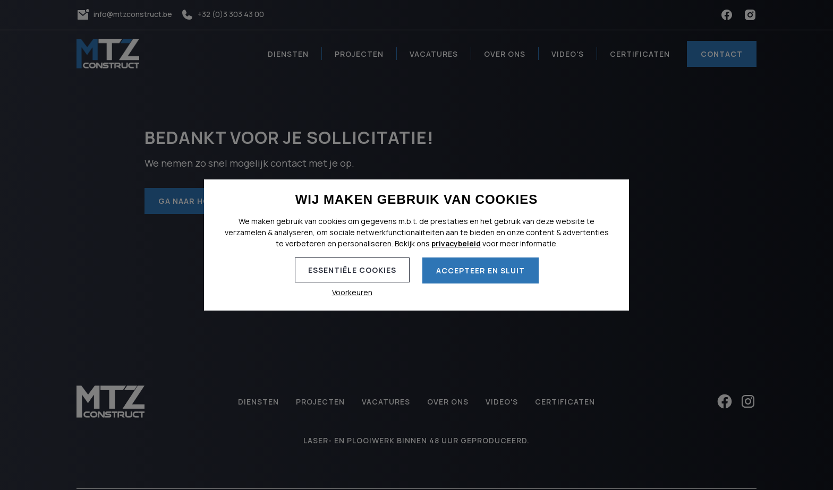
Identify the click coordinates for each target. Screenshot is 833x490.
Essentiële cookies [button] (352, 270)
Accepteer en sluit (480, 270)
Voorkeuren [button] (352, 292)
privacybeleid (456, 243)
